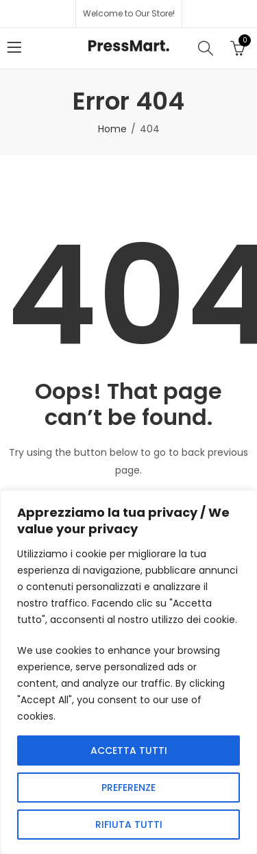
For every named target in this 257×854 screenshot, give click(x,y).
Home (112, 129)
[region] (128, 672)
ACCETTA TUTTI (128, 750)
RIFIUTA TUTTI (128, 824)
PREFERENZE (128, 787)
